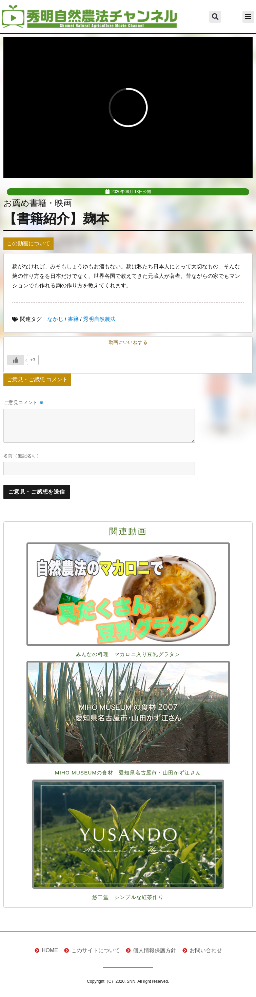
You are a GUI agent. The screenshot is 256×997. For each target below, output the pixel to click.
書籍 (73, 319)
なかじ (55, 319)
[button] (215, 17)
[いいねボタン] (15, 360)
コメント (31, 402)
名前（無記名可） (22, 455)
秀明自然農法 (99, 319)
